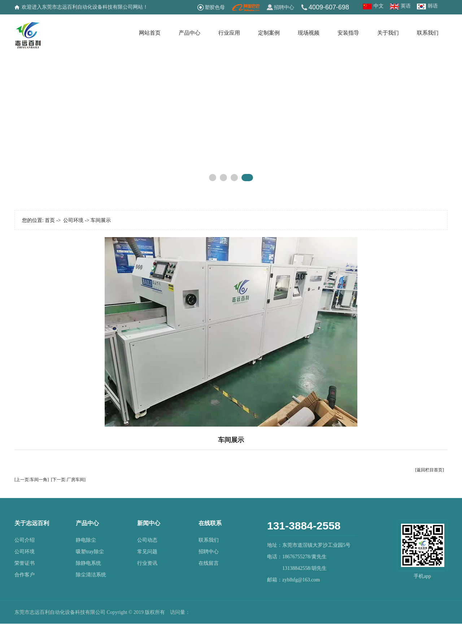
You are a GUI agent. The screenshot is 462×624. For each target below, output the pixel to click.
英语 (406, 6)
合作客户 (24, 574)
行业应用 (229, 33)
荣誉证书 (24, 563)
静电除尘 (86, 540)
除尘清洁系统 (91, 574)
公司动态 (147, 540)
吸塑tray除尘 (90, 551)
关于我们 (388, 33)
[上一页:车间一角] (31, 479)
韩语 (433, 6)
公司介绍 (24, 540)
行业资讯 (147, 563)
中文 (379, 6)
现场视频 (308, 33)
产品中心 (189, 33)
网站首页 (150, 33)
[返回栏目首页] (429, 469)
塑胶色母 (215, 7)
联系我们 (428, 33)
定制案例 (269, 33)
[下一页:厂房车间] (68, 479)
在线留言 (209, 563)
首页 (50, 220)
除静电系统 (88, 563)
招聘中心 (284, 7)
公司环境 (73, 220)
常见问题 (147, 551)
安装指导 (348, 33)
